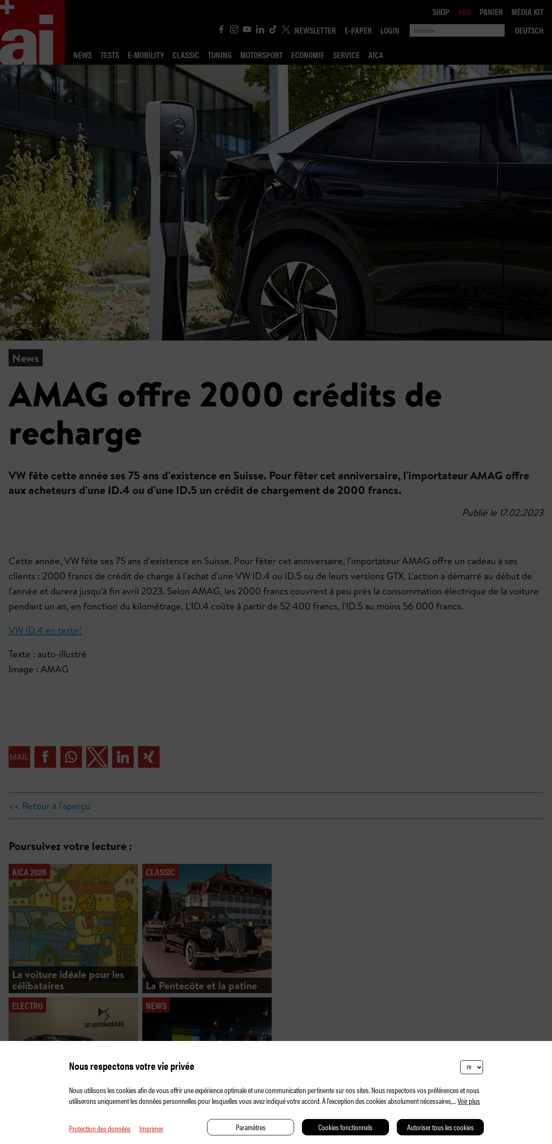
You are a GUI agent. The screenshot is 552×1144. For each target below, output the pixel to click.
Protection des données (100, 1128)
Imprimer (151, 1128)
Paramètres (251, 1127)
